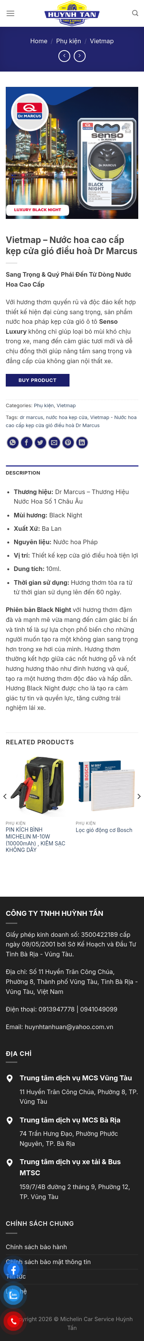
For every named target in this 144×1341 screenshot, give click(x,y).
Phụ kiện (68, 41)
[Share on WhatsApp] (13, 442)
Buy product (37, 380)
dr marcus (31, 417)
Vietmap (102, 41)
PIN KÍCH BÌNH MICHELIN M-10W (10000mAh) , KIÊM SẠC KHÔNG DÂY (35, 840)
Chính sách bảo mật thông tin (48, 1262)
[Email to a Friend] (54, 442)
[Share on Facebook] (26, 442)
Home (39, 41)
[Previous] (5, 811)
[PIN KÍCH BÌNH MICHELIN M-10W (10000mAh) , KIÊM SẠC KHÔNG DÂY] (37, 786)
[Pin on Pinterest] (68, 442)
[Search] (135, 13)
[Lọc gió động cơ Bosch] (107, 786)
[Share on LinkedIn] (82, 442)
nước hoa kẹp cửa (67, 417)
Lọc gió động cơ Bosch (104, 830)
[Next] (138, 811)
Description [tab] (23, 473)
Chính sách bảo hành (36, 1247)
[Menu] (10, 13)
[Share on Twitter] (40, 442)
